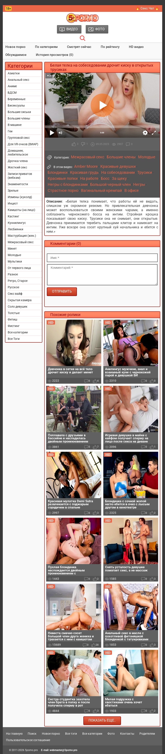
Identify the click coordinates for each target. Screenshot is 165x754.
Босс (105, 178)
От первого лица (19, 268)
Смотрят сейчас (79, 47)
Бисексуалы (16, 105)
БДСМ (12, 92)
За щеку (119, 178)
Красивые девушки (118, 166)
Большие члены (19, 118)
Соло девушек (18, 306)
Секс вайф (15, 293)
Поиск (32, 733)
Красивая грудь (84, 172)
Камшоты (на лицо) (21, 210)
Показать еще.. (102, 720)
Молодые (14, 255)
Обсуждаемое (15, 55)
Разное (13, 274)
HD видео (136, 47)
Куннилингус (17, 222)
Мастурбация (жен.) (22, 235)
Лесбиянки (15, 229)
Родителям (147, 733)
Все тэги (71, 733)
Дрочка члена (18, 161)
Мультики (15, 261)
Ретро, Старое (18, 280)
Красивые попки (63, 178)
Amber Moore (86, 166)
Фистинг (14, 326)
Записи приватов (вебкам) (20, 175)
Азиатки (14, 73)
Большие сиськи (19, 112)
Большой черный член (110, 184)
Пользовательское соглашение (28, 740)
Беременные (16, 99)
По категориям (46, 47)
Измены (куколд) (20, 197)
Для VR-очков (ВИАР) (23, 144)
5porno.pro (31, 750)
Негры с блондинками (68, 184)
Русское (13, 287)
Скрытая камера (20, 300)
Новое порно (15, 47)
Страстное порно (63, 190)
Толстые (14, 313)
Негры (139, 184)
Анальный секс (18, 79)
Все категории (18, 332)
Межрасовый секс (21, 242)
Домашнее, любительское (18, 152)
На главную (14, 733)
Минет (12, 248)
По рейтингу (110, 47)
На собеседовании (118, 172)
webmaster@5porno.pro (63, 750)
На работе (89, 178)
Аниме (12, 86)
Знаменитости (18, 184)
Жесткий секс (17, 167)
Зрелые (13, 190)
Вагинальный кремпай (101, 190)
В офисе (131, 190)
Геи (10, 131)
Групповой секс (19, 137)
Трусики (144, 172)
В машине (14, 125)
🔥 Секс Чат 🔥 (147, 8)
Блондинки (57, 172)
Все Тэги (14, 338)
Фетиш (12, 319)
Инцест (13, 203)
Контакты (127, 733)
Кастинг (13, 216)
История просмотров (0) (54, 55)
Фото (111, 733)
